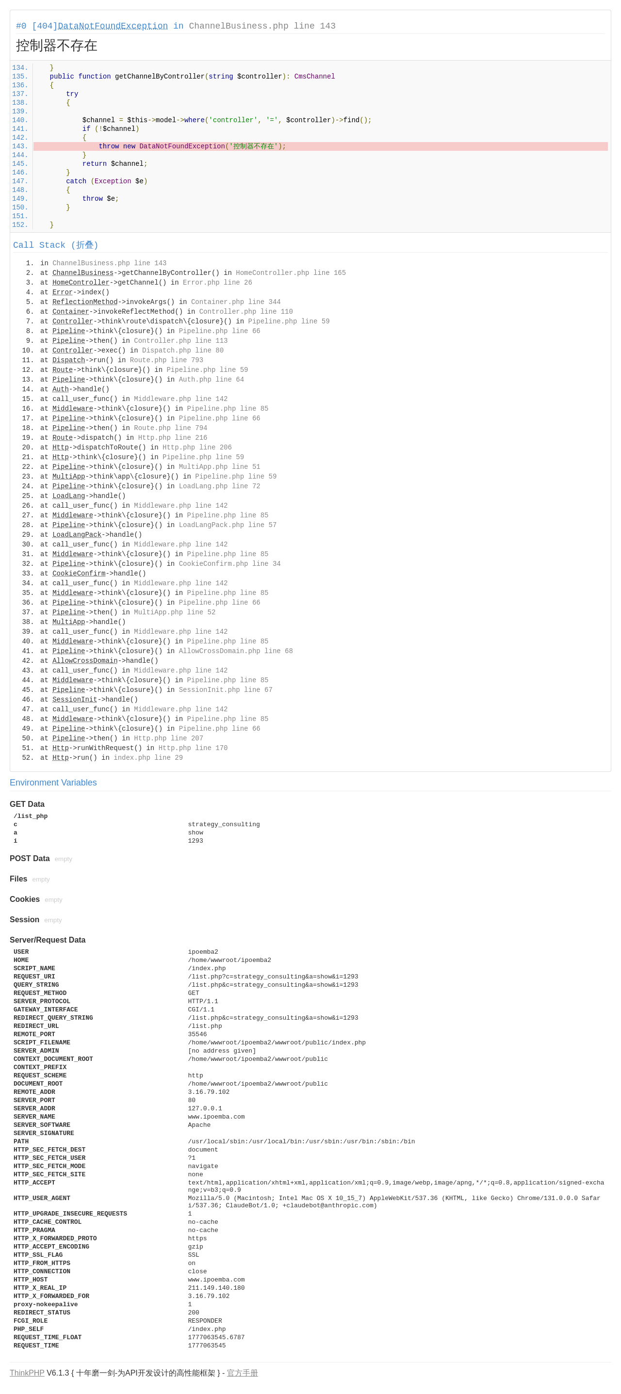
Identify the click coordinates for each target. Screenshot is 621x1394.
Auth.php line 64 (211, 380)
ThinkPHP (27, 1373)
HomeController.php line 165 (291, 273)
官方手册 (242, 1373)
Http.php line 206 (197, 447)
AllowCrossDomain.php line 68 (236, 651)
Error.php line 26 (217, 283)
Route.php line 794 (170, 428)
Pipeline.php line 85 (227, 409)
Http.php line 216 (173, 438)
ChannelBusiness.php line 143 (262, 26)
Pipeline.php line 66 (220, 331)
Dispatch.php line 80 (183, 350)
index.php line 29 (148, 758)
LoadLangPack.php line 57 (228, 525)
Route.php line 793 (166, 360)
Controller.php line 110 (246, 312)
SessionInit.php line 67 (226, 690)
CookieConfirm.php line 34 (230, 564)
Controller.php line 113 (181, 341)
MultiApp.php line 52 (174, 612)
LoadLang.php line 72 (220, 486)
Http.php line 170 (193, 748)
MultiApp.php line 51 (220, 467)
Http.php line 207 (168, 738)
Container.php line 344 (236, 302)
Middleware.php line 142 (181, 399)
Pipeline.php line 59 (289, 321)
